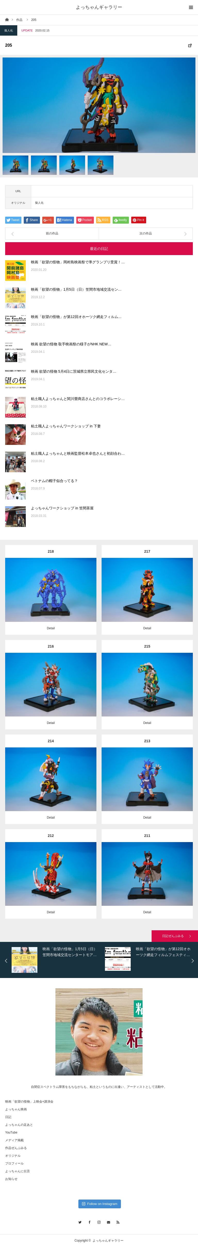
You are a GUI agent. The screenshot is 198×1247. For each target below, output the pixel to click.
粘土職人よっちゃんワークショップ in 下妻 (66, 426)
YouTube (11, 1132)
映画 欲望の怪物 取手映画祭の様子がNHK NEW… (71, 344)
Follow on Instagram (99, 1204)
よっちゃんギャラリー (99, 7)
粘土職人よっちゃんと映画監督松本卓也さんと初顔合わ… (78, 453)
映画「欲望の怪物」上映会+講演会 (29, 1101)
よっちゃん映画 (16, 1109)
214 (51, 741)
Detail (51, 628)
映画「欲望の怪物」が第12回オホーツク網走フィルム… (76, 317)
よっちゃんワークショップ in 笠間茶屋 (62, 508)
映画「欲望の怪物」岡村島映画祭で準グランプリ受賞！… (78, 262)
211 (147, 836)
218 (51, 551)
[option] (99, 105)
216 (51, 646)
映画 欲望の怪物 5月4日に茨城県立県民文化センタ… (73, 371)
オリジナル (13, 1156)
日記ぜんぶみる (173, 936)
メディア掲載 (14, 1140)
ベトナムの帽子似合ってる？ (54, 481)
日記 (8, 1117)
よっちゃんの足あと (19, 1125)
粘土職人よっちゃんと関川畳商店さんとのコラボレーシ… (78, 399)
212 (51, 836)
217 (147, 551)
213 (147, 741)
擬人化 (8, 30)
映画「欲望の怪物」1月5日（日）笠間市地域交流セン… (76, 289)
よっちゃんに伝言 (17, 1171)
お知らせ (11, 1179)
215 (147, 646)
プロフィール (14, 1163)
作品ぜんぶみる (16, 1148)
